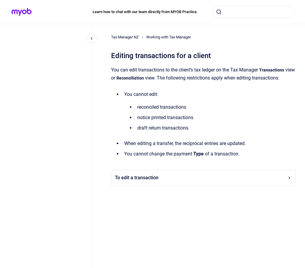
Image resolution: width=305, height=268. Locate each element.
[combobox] (253, 12)
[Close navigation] (92, 38)
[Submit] (219, 12)
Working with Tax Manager (168, 37)
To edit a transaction (203, 177)
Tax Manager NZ (125, 37)
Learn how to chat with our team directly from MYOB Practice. (145, 12)
